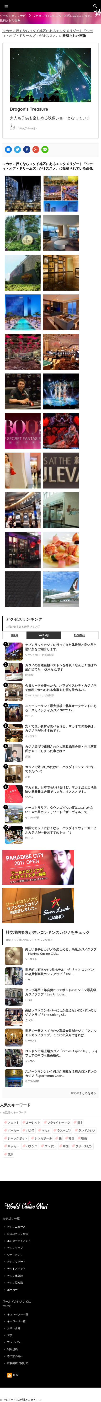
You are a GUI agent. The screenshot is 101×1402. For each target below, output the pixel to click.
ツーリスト (31, 959)
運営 (9, 1335)
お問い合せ (13, 1328)
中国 (66, 1146)
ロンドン (50, 1146)
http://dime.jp (27, 128)
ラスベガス (64, 1130)
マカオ (46, 1130)
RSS (12, 1375)
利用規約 (12, 1349)
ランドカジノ (87, 1130)
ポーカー (13, 1130)
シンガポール (43, 1138)
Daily (14, 635)
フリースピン (84, 1146)
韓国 (71, 1138)
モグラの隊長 (32, 1081)
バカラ (30, 1130)
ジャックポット (18, 1138)
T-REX (28, 979)
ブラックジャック (58, 1122)
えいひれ (30, 1020)
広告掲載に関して (17, 1363)
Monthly (79, 635)
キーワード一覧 (16, 1321)
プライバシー (15, 1342)
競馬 (10, 1154)
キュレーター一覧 (17, 1314)
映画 (84, 1138)
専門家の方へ (15, 1356)
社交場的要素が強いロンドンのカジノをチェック (48, 932)
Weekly (43, 635)
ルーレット (33, 1122)
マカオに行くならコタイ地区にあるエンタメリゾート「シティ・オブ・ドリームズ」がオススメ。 (47, 33)
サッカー (13, 1146)
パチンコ (31, 1146)
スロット (13, 1122)
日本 (80, 1122)
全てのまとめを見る (83, 1093)
